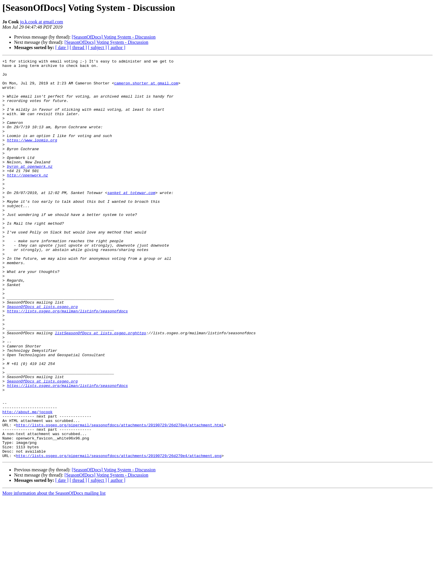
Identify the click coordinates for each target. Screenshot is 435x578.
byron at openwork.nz (30, 188)
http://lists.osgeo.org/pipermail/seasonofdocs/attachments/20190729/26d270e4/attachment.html (120, 498)
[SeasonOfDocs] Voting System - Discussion (114, 36)
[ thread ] (78, 47)
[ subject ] (97, 47)
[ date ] (61, 47)
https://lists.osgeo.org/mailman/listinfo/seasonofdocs (67, 361)
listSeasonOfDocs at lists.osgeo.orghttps (100, 388)
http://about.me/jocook (27, 482)
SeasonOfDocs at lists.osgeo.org (42, 356)
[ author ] (116, 47)
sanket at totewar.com (131, 219)
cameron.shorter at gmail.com (146, 88)
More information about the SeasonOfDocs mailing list (54, 572)
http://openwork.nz (27, 198)
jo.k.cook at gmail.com (41, 21)
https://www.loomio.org (32, 156)
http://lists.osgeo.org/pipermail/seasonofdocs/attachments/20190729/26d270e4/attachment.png (118, 535)
